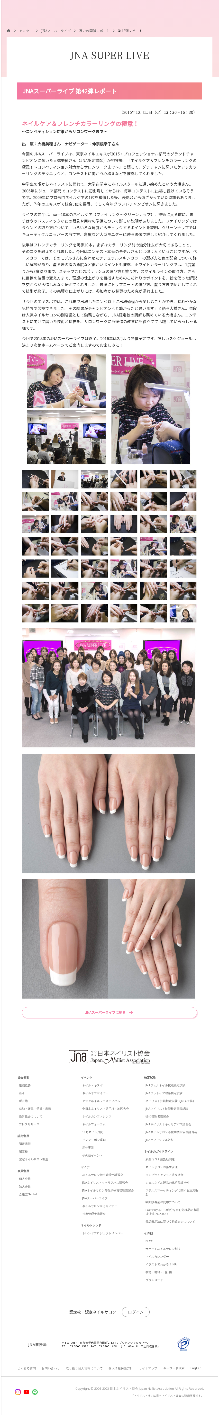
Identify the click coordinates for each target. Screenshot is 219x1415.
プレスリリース (29, 1124)
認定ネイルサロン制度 (33, 1159)
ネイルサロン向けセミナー (99, 1206)
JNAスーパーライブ (95, 1198)
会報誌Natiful (28, 1194)
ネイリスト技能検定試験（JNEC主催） (171, 1101)
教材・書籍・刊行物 (159, 1272)
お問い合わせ (51, 1368)
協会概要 (23, 1077)
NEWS (150, 1241)
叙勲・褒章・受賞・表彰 (35, 1109)
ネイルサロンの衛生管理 (162, 1167)
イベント (86, 1077)
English (196, 1368)
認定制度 (23, 1136)
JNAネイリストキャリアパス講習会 (105, 1183)
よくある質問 (27, 1368)
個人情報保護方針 (121, 1368)
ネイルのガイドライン (158, 1151)
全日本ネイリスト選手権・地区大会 (105, 1109)
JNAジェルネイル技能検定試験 (165, 1085)
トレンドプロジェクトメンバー (102, 1233)
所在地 (23, 1101)
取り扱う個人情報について (84, 1368)
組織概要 (25, 1085)
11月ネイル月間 (92, 1132)
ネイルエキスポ (92, 1085)
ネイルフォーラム (94, 1124)
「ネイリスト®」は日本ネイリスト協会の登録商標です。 (167, 1395)
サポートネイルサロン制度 (163, 1249)
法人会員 (25, 1186)
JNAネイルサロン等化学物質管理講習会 (108, 1190)
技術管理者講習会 (94, 1214)
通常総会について (30, 1116)
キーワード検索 (174, 1368)
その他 (148, 1233)
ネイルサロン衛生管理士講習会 (102, 1175)
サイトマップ (148, 1368)
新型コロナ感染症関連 (160, 1159)
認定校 (23, 1151)
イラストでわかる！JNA (161, 1264)
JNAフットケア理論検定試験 (164, 1093)
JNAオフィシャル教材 (160, 1140)
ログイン (136, 1312)
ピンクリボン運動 (94, 1140)
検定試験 (150, 1077)
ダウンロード (154, 1280)
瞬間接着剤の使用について (163, 1202)
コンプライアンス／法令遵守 (164, 1175)
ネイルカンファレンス (96, 1116)
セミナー (86, 1167)
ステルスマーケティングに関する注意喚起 (172, 1192)
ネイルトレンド (91, 1225)
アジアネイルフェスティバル (101, 1101)
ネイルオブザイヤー (95, 1093)
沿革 (22, 1093)
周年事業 (88, 1147)
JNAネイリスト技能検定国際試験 (167, 1109)
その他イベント (92, 1155)
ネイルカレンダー (157, 1256)
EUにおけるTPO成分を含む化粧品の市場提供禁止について (172, 1212)
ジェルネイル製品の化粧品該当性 (167, 1183)
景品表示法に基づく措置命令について (170, 1221)
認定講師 (25, 1144)
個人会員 (25, 1179)
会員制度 (23, 1171)
